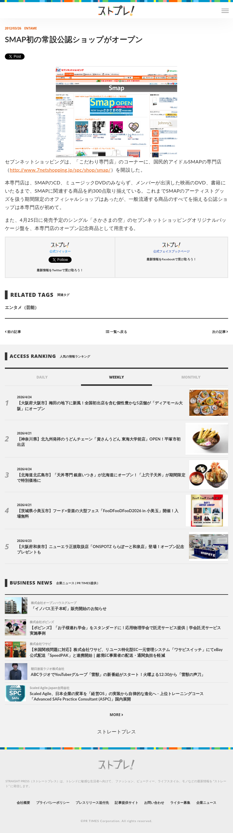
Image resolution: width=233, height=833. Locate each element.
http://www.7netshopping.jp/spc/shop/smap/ (60, 170)
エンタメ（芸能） (22, 307)
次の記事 (220, 332)
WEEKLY (116, 377)
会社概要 (23, 802)
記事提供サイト (126, 802)
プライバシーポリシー (53, 802)
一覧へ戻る (116, 332)
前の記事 (13, 332)
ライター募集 (180, 802)
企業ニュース (206, 802)
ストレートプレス (116, 731)
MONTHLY (191, 377)
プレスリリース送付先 (92, 802)
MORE (116, 714)
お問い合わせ (154, 802)
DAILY (42, 377)
